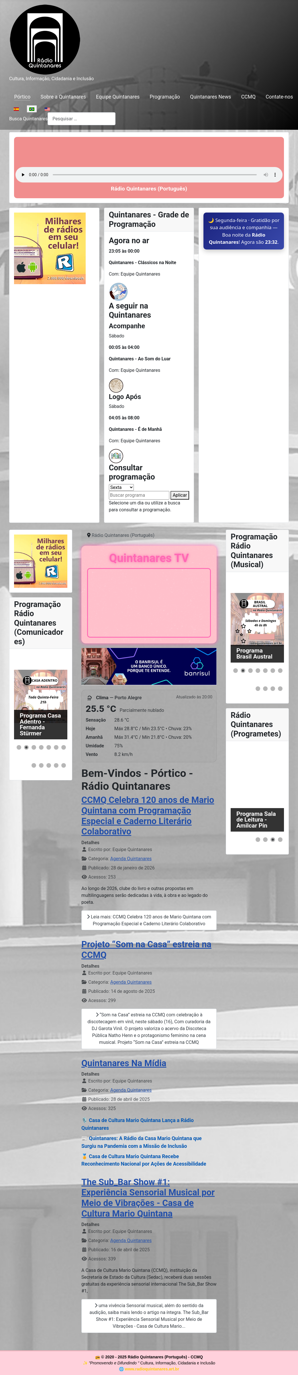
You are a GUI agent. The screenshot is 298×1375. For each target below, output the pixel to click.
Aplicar (180, 495)
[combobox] (81, 118)
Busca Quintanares (28, 118)
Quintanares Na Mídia (123, 1063)
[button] (19, 747)
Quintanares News (210, 97)
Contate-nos (279, 97)
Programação (165, 97)
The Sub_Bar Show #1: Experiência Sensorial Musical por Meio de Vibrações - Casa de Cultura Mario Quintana (148, 1198)
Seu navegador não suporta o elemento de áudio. (149, 174)
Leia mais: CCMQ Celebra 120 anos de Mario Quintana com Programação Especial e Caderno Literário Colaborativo (149, 920)
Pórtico (22, 97)
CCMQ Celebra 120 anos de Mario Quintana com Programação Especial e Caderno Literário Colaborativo (147, 815)
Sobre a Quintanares (63, 97)
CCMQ (248, 97)
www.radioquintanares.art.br (152, 1369)
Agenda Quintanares (131, 858)
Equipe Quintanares (118, 97)
